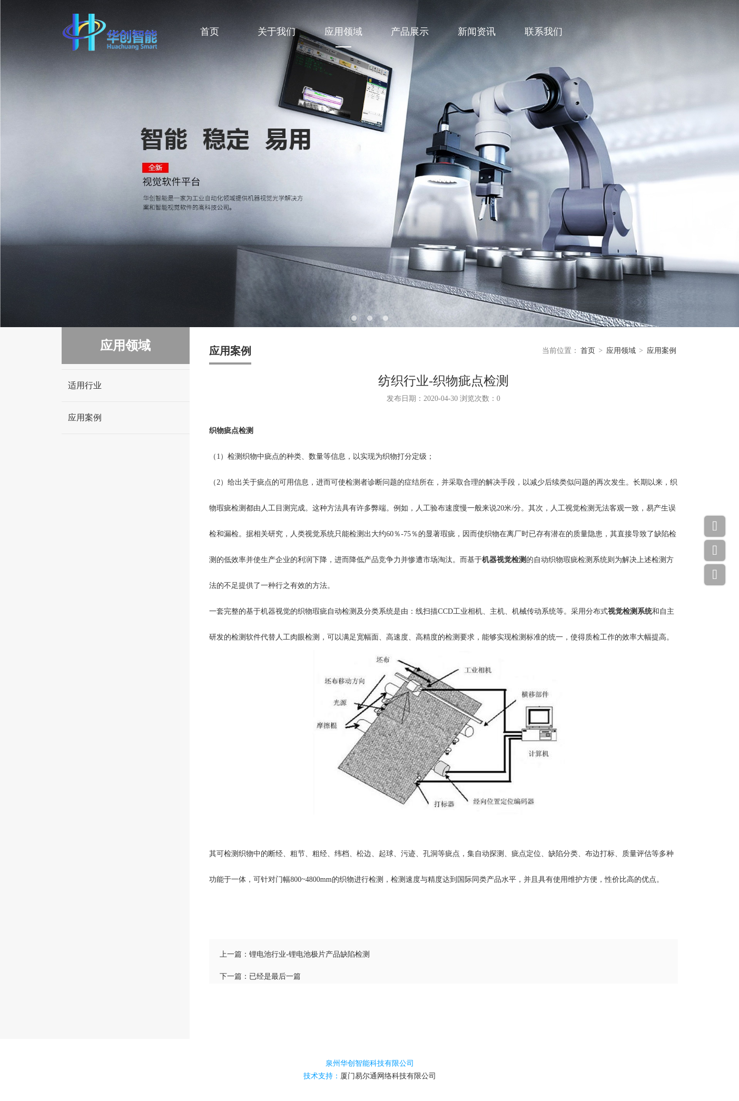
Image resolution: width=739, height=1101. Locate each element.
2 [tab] (369, 318)
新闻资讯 (477, 31)
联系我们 (544, 31)
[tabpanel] (369, 163)
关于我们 (276, 31)
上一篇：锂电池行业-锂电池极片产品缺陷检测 (295, 954)
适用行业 (85, 385)
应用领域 (343, 31)
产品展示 (410, 31)
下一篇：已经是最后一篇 (260, 976)
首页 (209, 31)
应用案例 (85, 417)
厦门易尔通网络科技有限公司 (388, 1076)
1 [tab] (354, 318)
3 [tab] (385, 318)
